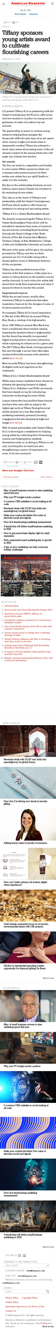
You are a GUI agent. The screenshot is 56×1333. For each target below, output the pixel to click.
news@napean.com (27, 1276)
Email (9, 22)
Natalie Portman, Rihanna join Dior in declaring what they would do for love (27, 640)
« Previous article (11, 477)
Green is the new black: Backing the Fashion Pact (28, 610)
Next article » (47, 477)
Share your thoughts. (18, 471)
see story (16, 358)
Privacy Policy (12, 1298)
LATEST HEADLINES (10, 486)
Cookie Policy (12, 1302)
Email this (10, 462)
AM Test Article (11, 606)
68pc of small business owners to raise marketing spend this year (23, 1026)
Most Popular (20, 14)
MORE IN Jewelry (11, 723)
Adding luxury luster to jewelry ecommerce (25, 843)
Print (17, 22)
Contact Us (10, 1311)
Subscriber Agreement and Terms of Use (24, 1307)
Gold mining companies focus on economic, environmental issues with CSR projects (26, 925)
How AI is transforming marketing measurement (27, 522)
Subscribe (33, 14)
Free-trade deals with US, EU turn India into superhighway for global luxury (25, 510)
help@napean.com (36, 1271)
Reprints (29, 462)
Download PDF (12, 466)
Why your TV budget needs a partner (22, 497)
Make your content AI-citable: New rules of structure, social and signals (25, 516)
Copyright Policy (30, 1298)
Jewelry (6, 27)
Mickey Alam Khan (14, 106)
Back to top (48, 978)
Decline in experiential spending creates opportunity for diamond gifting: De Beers (24, 967)
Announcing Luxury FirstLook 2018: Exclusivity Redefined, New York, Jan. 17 (26, 646)
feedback (45, 1323)
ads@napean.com (11, 1283)
